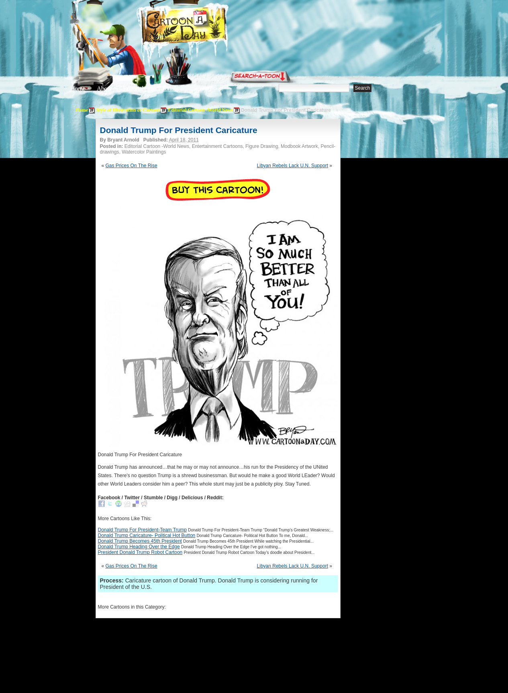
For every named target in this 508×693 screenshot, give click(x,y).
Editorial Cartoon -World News (200, 110)
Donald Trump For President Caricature (178, 130)
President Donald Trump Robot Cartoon (140, 552)
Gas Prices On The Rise (131, 165)
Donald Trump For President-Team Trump (142, 530)
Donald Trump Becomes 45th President (140, 541)
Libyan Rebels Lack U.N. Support (292, 165)
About (104, 88)
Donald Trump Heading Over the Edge (139, 546)
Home (78, 88)
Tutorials (167, 88)
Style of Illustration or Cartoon (128, 110)
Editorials (134, 88)
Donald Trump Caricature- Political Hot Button (147, 535)
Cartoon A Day (203, 27)
